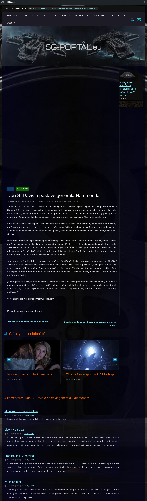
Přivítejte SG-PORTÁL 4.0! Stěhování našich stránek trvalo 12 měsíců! (67, 9)
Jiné (64, 16)
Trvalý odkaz (28, 364)
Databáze (80, 16)
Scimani (13, 150)
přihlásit (50, 461)
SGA (39, 16)
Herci (10, 138)
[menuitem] (2, 2)
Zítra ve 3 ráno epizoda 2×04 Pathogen (91, 323)
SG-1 (27, 16)
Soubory (99, 16)
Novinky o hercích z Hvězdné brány (30, 323)
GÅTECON (117, 16)
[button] (18, 16)
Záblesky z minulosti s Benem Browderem (26, 270)
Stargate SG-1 (22, 138)
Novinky (12, 16)
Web (9, 23)
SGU (52, 16)
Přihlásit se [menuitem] (10, 2)
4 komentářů (71, 150)
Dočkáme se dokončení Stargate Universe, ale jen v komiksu (92, 273)
